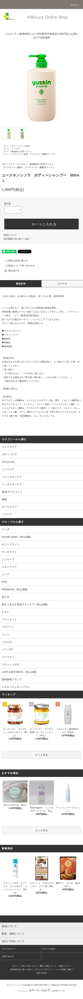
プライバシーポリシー (43, 969)
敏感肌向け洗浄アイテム (21, 151)
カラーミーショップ (14, 985)
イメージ (62, 283)
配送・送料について (48, 966)
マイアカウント (9, 949)
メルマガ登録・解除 (63, 969)
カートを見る (49, 949)
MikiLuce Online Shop (47, 16)
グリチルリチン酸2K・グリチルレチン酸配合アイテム (33, 154)
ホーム (6, 146)
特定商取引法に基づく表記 (16, 239)
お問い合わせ (8, 956)
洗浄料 (27, 146)
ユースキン (15, 149)
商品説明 (21, 283)
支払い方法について (29, 966)
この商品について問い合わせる (17, 265)
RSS (38, 973)
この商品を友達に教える (14, 260)
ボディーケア (16, 146)
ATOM (44, 973)
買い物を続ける (9, 270)
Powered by (41, 991)
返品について (10, 235)
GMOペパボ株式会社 (51, 985)
